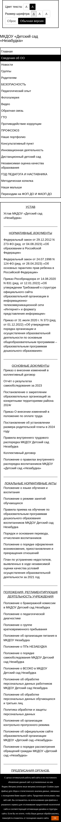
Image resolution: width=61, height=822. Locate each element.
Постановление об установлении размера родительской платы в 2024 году (29, 427)
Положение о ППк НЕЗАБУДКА (25, 646)
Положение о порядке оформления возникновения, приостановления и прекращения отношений (28, 549)
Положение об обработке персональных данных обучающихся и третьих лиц (29, 699)
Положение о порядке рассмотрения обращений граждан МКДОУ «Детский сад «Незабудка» (30, 751)
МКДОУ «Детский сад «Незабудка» (19, 38)
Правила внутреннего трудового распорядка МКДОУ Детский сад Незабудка (26, 442)
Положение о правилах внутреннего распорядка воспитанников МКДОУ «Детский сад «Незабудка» (29, 464)
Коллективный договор (20, 453)
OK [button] (55, 818)
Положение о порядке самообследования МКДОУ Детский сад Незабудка (29, 657)
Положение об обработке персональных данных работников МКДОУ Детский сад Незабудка (28, 684)
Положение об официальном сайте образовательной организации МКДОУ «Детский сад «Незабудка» (28, 736)
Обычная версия (31, 21)
